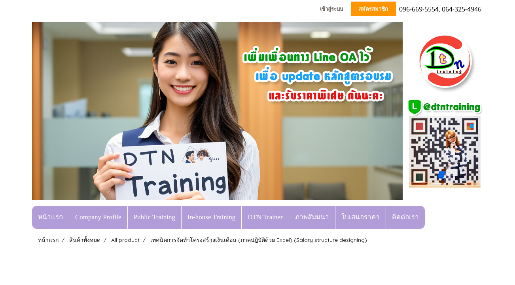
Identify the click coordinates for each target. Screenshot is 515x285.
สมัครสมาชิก (373, 9)
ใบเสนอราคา (360, 217)
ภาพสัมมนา (312, 217)
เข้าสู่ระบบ (331, 9)
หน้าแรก (50, 217)
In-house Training (211, 217)
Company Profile (98, 217)
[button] (432, 217)
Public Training (154, 217)
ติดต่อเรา (405, 217)
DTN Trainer (265, 217)
